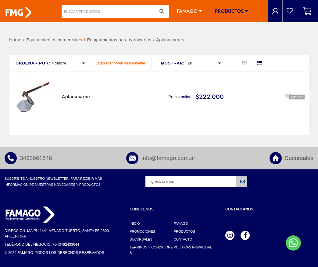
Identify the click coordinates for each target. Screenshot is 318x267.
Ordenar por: (33, 63)
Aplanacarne (76, 96)
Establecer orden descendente (120, 63)
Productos (229, 11)
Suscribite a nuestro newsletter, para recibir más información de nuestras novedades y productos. (53, 181)
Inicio (135, 223)
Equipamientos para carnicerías (119, 39)
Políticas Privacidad (193, 247)
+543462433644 (66, 244)
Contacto (183, 239)
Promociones (142, 231)
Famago (187, 11)
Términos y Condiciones (151, 250)
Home (15, 39)
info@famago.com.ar (168, 158)
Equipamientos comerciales (54, 39)
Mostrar (172, 63)
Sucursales (299, 158)
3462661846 (36, 158)
